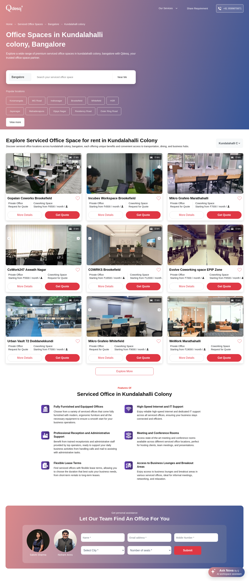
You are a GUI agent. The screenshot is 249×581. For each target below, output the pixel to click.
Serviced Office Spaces (30, 24)
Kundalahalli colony (74, 24)
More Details (25, 215)
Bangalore (53, 24)
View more (15, 122)
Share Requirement (197, 8)
